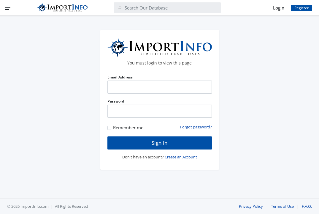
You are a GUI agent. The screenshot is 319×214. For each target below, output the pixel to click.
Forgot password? (196, 127)
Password (115, 101)
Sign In (160, 142)
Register (301, 7)
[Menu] (7, 7)
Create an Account (181, 157)
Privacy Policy (251, 206)
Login (278, 8)
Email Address (120, 77)
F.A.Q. (307, 206)
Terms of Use (282, 206)
